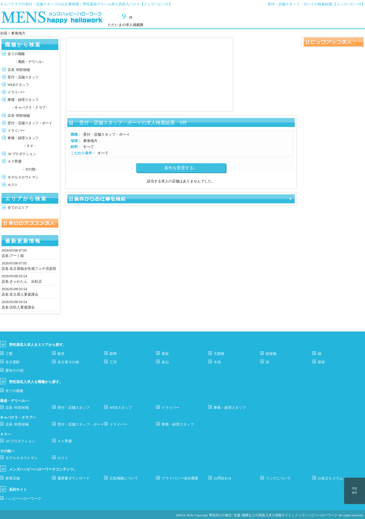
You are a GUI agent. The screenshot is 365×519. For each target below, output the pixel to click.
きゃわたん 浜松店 (26, 281)
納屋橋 (271, 354)
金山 (165, 362)
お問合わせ (223, 478)
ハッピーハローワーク (23, 499)
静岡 (113, 354)
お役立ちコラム (330, 478)
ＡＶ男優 (14, 161)
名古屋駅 (12, 362)
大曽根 (219, 354)
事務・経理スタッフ (23, 100)
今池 (217, 362)
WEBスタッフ (18, 85)
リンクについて (278, 478)
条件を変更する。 (181, 168)
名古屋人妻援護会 (24, 294)
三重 (9, 354)
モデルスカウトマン (23, 177)
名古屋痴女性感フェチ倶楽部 (33, 269)
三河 (113, 362)
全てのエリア (17, 207)
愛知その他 (14, 370)
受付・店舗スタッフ (23, 77)
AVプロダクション (21, 154)
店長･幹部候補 (18, 70)
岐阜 (61, 354)
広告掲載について (124, 478)
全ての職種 (16, 54)
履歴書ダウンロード (73, 478)
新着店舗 (12, 478)
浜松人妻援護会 (22, 307)
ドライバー (16, 92)
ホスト (12, 185)
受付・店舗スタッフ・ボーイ (29, 123)
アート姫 (17, 256)
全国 (3, 33)
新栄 (321, 362)
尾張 (165, 354)
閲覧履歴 (354, 490)
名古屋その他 (68, 362)
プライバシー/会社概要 (180, 478)
